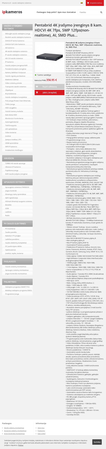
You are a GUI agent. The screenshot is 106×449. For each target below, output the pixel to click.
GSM (7, 208)
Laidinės (8, 212)
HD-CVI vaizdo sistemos (14, 58)
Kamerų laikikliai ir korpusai (15, 72)
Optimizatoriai (10, 250)
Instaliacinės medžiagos (14, 150)
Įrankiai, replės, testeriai (14, 253)
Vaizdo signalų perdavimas (15, 76)
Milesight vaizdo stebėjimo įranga (17, 34)
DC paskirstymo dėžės (13, 246)
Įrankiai (8, 136)
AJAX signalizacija (11, 198)
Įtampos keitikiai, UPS (13, 139)
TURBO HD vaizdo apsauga (15, 163)
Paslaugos (41, 12)
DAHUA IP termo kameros (14, 41)
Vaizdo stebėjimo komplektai (16, 97)
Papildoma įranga (11, 170)
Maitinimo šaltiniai (11, 79)
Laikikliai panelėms (12, 239)
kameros (12, 11)
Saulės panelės (11, 232)
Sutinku (97, 442)
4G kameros (9, 48)
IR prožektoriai (10, 94)
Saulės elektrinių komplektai (15, 243)
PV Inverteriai (10, 229)
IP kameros (9, 62)
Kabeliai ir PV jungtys (13, 236)
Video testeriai (10, 132)
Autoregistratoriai (11, 122)
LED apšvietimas (11, 129)
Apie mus (62, 12)
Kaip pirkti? (52, 12)
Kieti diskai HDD (11, 115)
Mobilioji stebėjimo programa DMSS (18, 290)
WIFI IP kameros (11, 146)
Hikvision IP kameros (13, 167)
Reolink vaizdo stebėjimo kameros (18, 37)
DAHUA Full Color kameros (15, 44)
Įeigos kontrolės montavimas (16, 274)
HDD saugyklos (11, 108)
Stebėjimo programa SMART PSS (17, 287)
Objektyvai (9, 90)
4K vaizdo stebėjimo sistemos (16, 51)
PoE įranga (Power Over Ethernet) (17, 101)
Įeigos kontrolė (11, 191)
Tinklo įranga (10, 104)
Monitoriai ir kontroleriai (14, 118)
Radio (7, 215)
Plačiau (20, 445)
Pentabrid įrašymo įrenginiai (15, 69)
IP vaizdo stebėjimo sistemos (16, 55)
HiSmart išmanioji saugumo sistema (18, 201)
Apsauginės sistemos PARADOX (17, 187)
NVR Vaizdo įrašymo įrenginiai (16, 174)
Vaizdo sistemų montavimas (15, 266)
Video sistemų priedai (13, 83)
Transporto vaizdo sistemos (15, 86)
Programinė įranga (12, 294)
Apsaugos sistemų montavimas (17, 270)
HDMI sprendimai (11, 143)
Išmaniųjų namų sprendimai (15, 194)
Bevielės (8, 205)
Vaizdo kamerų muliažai (14, 111)
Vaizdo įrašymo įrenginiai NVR (16, 65)
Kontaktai (71, 12)
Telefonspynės (11, 125)
